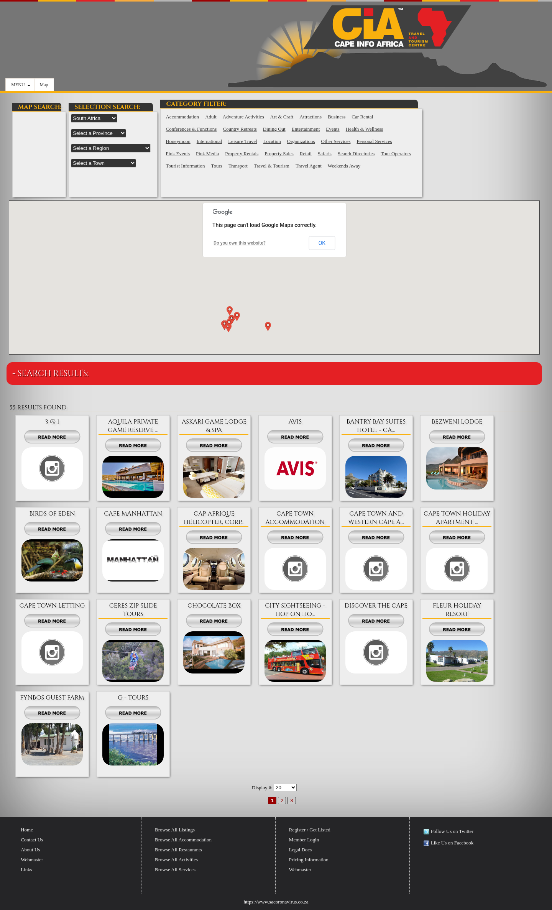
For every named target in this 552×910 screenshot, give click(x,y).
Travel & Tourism (271, 166)
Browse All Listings (175, 830)
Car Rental (362, 117)
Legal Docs (300, 850)
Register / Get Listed (309, 830)
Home (27, 830)
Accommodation (182, 117)
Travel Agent (309, 166)
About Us (30, 850)
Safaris (325, 153)
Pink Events (177, 153)
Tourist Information (185, 166)
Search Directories (356, 153)
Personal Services (374, 141)
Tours (216, 166)
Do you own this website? (240, 243)
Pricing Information (309, 859)
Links (26, 869)
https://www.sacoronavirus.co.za (275, 902)
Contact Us (32, 840)
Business (336, 117)
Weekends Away (344, 166)
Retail (306, 153)
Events (332, 129)
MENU (20, 84)
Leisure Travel (242, 141)
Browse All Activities (176, 859)
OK (322, 243)
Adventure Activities (243, 117)
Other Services (336, 141)
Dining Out (274, 129)
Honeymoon (178, 141)
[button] (236, 318)
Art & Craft (282, 117)
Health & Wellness (364, 129)
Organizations (301, 141)
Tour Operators (396, 153)
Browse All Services (175, 869)
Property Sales (278, 153)
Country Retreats (239, 129)
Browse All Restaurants (178, 850)
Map (44, 84)
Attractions (310, 117)
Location (272, 141)
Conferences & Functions (191, 129)
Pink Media (207, 153)
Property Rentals (241, 153)
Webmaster (32, 859)
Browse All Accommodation (183, 840)
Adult (211, 117)
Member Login (304, 840)
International (209, 141)
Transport (238, 166)
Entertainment (306, 129)
